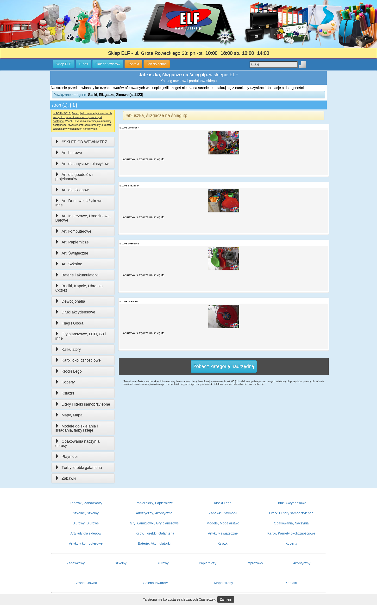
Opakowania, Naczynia (291, 523)
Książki (64, 393)
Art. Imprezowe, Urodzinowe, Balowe (83, 218)
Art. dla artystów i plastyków (82, 164)
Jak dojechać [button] (157, 64)
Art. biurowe (68, 153)
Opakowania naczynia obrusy (77, 443)
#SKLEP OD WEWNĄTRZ (81, 142)
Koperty (65, 382)
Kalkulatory (68, 349)
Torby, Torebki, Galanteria (154, 533)
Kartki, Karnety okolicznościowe (291, 533)
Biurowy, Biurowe (86, 523)
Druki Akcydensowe (291, 503)
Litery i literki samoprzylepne (82, 404)
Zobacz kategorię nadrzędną (223, 366)
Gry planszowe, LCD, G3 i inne (80, 336)
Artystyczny (301, 563)
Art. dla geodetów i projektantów (74, 176)
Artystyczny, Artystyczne (154, 513)
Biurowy (163, 563)
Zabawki (65, 478)
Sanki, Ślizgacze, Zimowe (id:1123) (115, 95)
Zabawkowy (76, 563)
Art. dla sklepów (72, 190)
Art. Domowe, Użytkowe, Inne (79, 203)
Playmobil (67, 456)
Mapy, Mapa (68, 415)
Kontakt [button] (133, 64)
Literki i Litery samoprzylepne (291, 513)
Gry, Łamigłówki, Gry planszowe (154, 523)
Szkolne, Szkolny (86, 513)
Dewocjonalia (70, 301)
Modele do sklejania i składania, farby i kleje (76, 428)
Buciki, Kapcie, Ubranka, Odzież (79, 288)
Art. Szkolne (68, 264)
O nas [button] (83, 64)
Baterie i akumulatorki (77, 275)
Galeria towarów (155, 583)
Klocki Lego (68, 371)
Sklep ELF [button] (63, 64)
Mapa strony (223, 583)
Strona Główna (86, 583)
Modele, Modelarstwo (223, 523)
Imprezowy (254, 563)
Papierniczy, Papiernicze (154, 503)
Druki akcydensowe (75, 312)
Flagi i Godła (69, 323)
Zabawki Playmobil (223, 513)
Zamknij (226, 599)
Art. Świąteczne (71, 253)
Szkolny (120, 563)
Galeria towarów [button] (107, 64)
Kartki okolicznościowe (78, 360)
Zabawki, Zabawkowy (85, 503)
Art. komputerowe (73, 231)
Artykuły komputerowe (86, 543)
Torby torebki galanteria (78, 467)
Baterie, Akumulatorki (154, 543)
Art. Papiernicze (72, 242)
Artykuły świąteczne (223, 533)
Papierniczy (207, 563)
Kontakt (291, 583)
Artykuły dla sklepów (85, 533)
